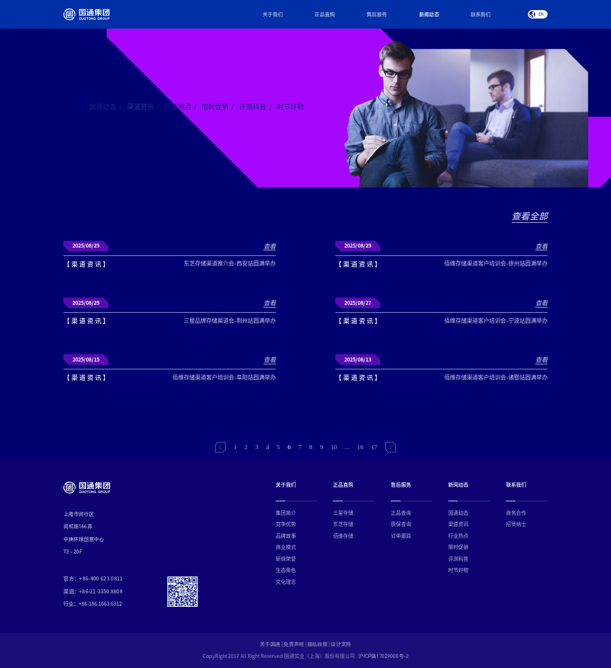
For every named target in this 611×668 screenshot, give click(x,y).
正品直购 (324, 14)
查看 (269, 246)
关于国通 (270, 645)
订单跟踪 (401, 535)
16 (360, 446)
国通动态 (105, 106)
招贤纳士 (516, 524)
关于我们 (273, 14)
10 (334, 446)
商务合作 (516, 512)
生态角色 (286, 570)
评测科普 (255, 106)
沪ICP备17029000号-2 (383, 657)
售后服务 (377, 14)
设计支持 (341, 645)
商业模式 (286, 547)
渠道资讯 (143, 106)
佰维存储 (343, 535)
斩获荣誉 (286, 558)
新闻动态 (429, 14)
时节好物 (290, 106)
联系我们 (481, 14)
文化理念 (286, 581)
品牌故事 (286, 535)
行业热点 (181, 106)
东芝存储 (343, 524)
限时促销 (218, 106)
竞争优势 (286, 524)
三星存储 (343, 512)
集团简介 (286, 512)
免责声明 (294, 645)
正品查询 (401, 512)
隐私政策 (317, 645)
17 (374, 446)
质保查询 (401, 524)
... (347, 446)
